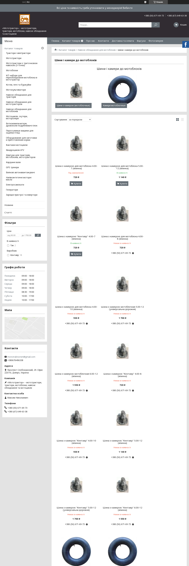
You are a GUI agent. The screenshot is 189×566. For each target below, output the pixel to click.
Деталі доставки (11, 546)
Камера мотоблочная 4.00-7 (75, 437)
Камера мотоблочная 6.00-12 (163, 501)
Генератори (12, 190)
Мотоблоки (12, 70)
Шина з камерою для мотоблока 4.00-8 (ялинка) (75, 237)
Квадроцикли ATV (15, 150)
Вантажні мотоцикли (16, 145)
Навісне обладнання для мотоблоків (97, 50)
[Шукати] (155, 24)
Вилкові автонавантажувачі (20, 172)
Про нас (90, 40)
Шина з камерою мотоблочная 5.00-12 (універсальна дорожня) (163, 237)
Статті (8, 212)
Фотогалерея (156, 40)
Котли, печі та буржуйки (18, 85)
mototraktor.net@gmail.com (21, 357)
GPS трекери (12, 167)
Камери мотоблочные (112, 105)
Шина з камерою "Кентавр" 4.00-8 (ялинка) (119, 304)
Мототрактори (13, 58)
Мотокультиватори (16, 90)
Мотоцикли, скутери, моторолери (17, 117)
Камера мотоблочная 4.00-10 (75, 501)
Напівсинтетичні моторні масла (18, 178)
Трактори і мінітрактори (18, 53)
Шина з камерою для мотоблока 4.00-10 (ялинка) (119, 237)
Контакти (103, 40)
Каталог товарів (71, 40)
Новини (8, 204)
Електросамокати (15, 185)
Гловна (55, 40)
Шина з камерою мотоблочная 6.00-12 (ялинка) (75, 304)
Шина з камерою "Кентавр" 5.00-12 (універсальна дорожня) (119, 371)
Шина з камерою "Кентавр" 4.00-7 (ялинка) (163, 167)
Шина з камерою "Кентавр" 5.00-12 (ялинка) (75, 371)
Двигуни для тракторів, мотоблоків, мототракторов (20, 156)
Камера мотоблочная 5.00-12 (119, 501)
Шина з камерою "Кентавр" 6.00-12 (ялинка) (163, 371)
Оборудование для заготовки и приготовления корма (21, 139)
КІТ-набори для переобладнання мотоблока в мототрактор (21, 77)
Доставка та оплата (123, 40)
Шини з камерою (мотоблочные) (73, 105)
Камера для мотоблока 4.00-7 (119, 437)
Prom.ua (108, 560)
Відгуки (141, 40)
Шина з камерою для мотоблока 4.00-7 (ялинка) (75, 167)
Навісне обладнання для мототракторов (18, 103)
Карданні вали (13, 162)
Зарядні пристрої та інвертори (21, 195)
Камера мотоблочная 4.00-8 (163, 437)
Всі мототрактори (12, 538)
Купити (76, 183)
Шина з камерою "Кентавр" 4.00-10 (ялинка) (163, 304)
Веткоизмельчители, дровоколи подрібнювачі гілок (21, 124)
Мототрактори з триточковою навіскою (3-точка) (22, 64)
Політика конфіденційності (147, 563)
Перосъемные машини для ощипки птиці (19, 132)
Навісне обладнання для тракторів (18, 96)
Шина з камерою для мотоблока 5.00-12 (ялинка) (119, 167)
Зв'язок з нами (10, 542)
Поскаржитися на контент (122, 563)
